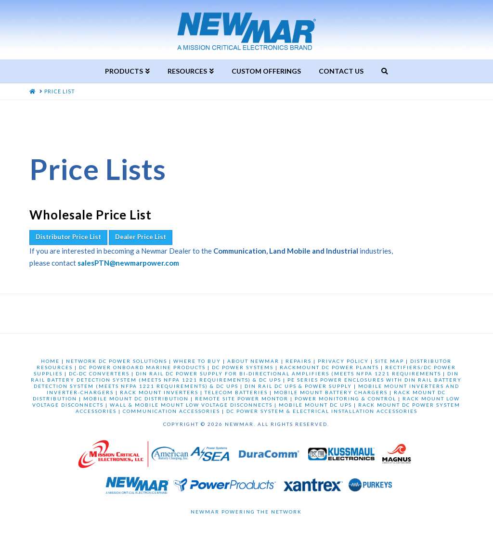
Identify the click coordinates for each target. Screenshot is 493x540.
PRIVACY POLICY (343, 361)
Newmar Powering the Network (246, 511)
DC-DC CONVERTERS (99, 373)
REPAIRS (298, 361)
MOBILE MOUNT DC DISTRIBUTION (136, 398)
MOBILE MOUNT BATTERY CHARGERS (331, 392)
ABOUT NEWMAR (253, 361)
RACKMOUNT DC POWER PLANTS (329, 367)
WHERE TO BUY (197, 361)
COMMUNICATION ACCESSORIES (171, 411)
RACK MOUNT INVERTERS (159, 392)
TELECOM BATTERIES (236, 392)
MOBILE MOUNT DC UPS (315, 405)
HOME (50, 361)
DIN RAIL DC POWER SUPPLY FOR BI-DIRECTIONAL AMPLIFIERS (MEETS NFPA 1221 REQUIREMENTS (288, 373)
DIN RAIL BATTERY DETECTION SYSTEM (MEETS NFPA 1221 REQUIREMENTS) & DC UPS (245, 377)
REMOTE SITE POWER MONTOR (241, 398)
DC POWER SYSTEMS (242, 367)
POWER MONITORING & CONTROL (345, 398)
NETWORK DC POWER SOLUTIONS (116, 361)
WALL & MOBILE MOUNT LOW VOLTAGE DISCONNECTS (191, 405)
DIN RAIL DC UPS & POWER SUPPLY (298, 386)
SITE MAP (389, 361)
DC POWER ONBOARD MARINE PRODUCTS (142, 367)
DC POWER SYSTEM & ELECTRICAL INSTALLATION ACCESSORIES (321, 411)
